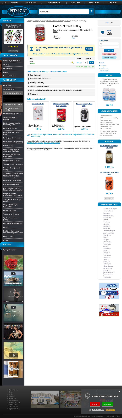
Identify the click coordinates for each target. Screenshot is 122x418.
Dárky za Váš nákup (9, 76)
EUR (111, 23)
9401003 (75, 36)
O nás (4, 3)
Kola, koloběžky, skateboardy (12, 223)
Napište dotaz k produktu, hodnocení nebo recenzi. (43, 143)
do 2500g (67, 21)
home (102, 62)
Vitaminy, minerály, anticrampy (13, 164)
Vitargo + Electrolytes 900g (109, 131)
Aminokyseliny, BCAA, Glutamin (10, 118)
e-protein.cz (106, 253)
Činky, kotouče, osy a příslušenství (10, 205)
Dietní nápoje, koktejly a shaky (13, 142)
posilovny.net (107, 264)
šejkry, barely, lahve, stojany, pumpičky (12, 200)
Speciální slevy (31, 3)
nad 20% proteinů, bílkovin (13, 104)
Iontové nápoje (8, 145)
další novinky (109, 198)
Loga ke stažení (14, 409)
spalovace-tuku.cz (108, 215)
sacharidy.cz (107, 248)
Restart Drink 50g (38, 104)
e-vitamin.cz (107, 244)
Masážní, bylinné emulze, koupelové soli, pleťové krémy (13, 232)
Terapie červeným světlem (11, 214)
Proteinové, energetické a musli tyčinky (11, 155)
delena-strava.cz (108, 266)
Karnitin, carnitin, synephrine (12, 138)
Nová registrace (109, 57)
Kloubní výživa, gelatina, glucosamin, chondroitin (11, 150)
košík (109, 30)
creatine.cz (106, 228)
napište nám (104, 68)
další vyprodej (13, 51)
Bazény (5, 227)
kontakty (103, 65)
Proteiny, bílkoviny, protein (11, 114)
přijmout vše (107, 404)
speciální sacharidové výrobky (12, 109)
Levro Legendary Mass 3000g (110, 124)
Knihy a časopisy (8, 236)
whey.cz (105, 246)
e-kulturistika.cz (108, 211)
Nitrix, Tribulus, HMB (10, 128)
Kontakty (14, 3)
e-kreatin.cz (106, 257)
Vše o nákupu (94, 3)
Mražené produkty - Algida (11, 184)
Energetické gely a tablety (11, 160)
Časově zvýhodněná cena (11, 61)
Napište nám (13, 398)
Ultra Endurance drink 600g (109, 118)
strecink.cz (106, 213)
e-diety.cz (106, 239)
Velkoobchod (75, 3)
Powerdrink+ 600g (106, 115)
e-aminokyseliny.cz (109, 231)
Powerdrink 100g (106, 129)
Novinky (6, 72)
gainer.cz (106, 259)
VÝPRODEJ (7, 21)
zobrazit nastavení (98, 410)
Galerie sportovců (54, 3)
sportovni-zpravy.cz (109, 273)
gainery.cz (106, 224)
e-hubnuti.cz (107, 277)
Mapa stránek (13, 390)
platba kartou (104, 71)
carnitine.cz (106, 226)
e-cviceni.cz (106, 270)
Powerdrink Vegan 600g (108, 133)
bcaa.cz (105, 220)
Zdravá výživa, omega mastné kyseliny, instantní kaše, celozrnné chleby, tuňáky (13, 175)
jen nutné (95, 404)
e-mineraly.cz (107, 242)
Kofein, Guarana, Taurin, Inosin (11, 133)
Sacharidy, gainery (39, 21)
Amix (73, 38)
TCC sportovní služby (110, 209)
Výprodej (6, 64)
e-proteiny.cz (107, 235)
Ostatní (5, 240)
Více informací (110, 410)
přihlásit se (109, 50)
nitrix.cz (105, 237)
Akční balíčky (7, 68)
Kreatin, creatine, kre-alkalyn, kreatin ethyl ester (12, 124)
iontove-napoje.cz (108, 233)
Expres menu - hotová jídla (12, 181)
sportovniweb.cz (108, 275)
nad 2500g (8, 101)
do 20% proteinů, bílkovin (54, 21)
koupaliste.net (107, 268)
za (108, 34)
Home (29, 21)
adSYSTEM (115, 416)
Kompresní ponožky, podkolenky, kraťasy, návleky (12, 194)
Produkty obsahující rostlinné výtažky (12, 169)
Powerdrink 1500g (106, 126)
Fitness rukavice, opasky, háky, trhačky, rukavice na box (13, 189)
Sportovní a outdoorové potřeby (11, 219)
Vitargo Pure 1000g (107, 135)
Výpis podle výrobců (9, 250)
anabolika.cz (107, 217)
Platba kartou (112, 3)
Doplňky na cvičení (9, 210)
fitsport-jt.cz (106, 262)
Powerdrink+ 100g (106, 120)
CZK (107, 23)
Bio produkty (7, 85)
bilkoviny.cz (106, 222)
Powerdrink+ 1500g (107, 122)
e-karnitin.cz (107, 255)
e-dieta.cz (106, 251)
